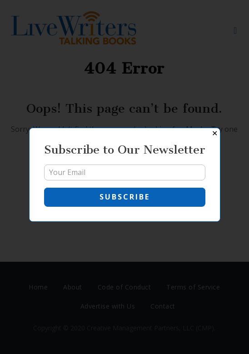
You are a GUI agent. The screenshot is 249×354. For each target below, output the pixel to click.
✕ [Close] (215, 133)
